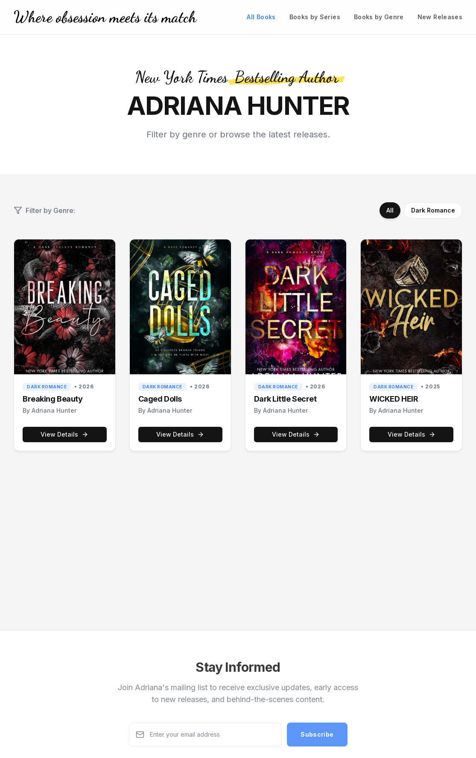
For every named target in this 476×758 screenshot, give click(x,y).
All (390, 210)
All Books (261, 16)
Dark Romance (433, 210)
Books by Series (314, 16)
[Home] (105, 17)
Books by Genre (379, 16)
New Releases (440, 16)
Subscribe (317, 736)
